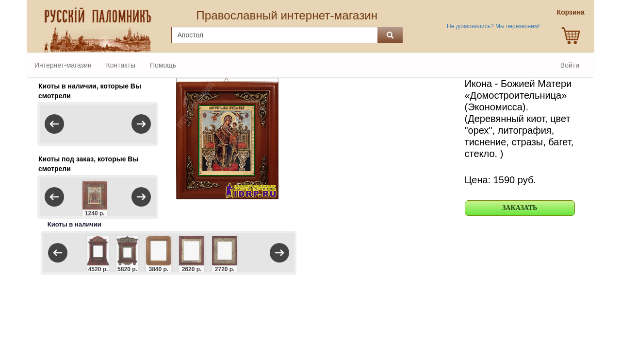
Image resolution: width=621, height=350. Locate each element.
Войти (569, 65)
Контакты (120, 65)
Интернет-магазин (63, 65)
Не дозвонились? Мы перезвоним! (493, 26)
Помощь (163, 65)
